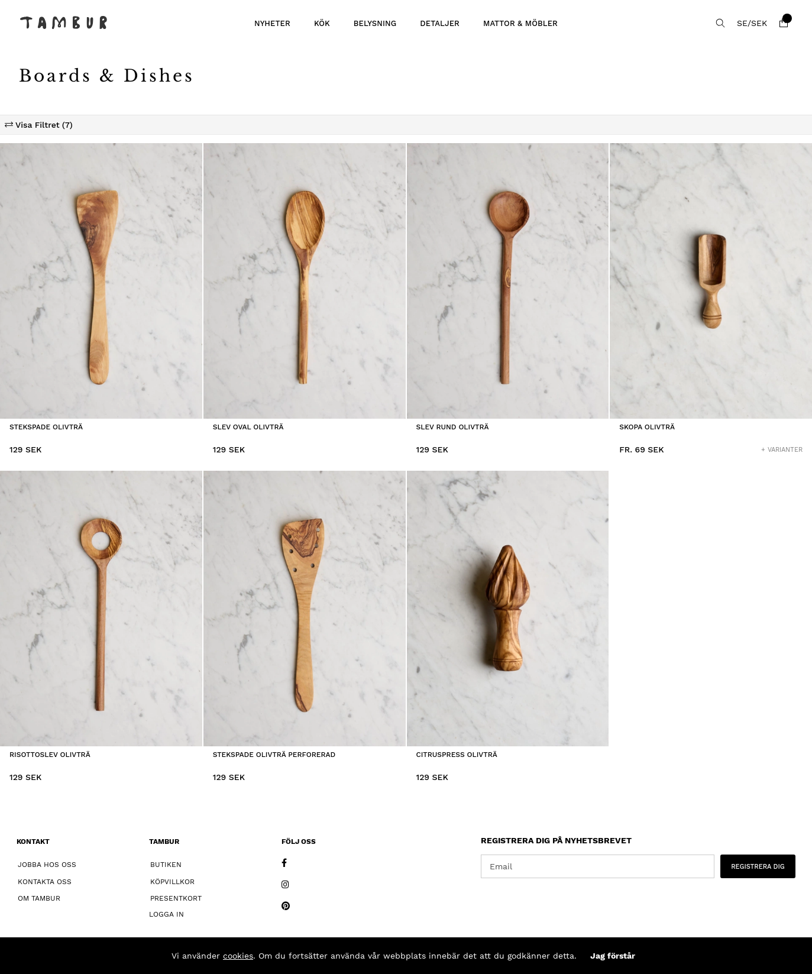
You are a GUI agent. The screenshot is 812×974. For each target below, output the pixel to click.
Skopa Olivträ (647, 427)
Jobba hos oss (47, 864)
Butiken (166, 864)
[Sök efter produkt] (720, 23)
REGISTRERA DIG (758, 867)
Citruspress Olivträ (456, 754)
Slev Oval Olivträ (248, 427)
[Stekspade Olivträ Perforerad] (304, 608)
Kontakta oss (45, 882)
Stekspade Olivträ (46, 427)
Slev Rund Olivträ (452, 427)
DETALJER (440, 23)
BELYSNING (375, 23)
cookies (238, 955)
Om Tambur (39, 898)
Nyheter (272, 23)
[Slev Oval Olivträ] (304, 281)
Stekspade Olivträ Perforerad (274, 754)
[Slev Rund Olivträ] (508, 281)
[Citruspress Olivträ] (508, 608)
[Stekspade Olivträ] (101, 281)
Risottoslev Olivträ (49, 754)
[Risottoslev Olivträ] (101, 608)
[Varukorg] (784, 23)
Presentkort (176, 898)
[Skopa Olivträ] (711, 281)
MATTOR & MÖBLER (520, 23)
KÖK (322, 23)
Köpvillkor (172, 882)
